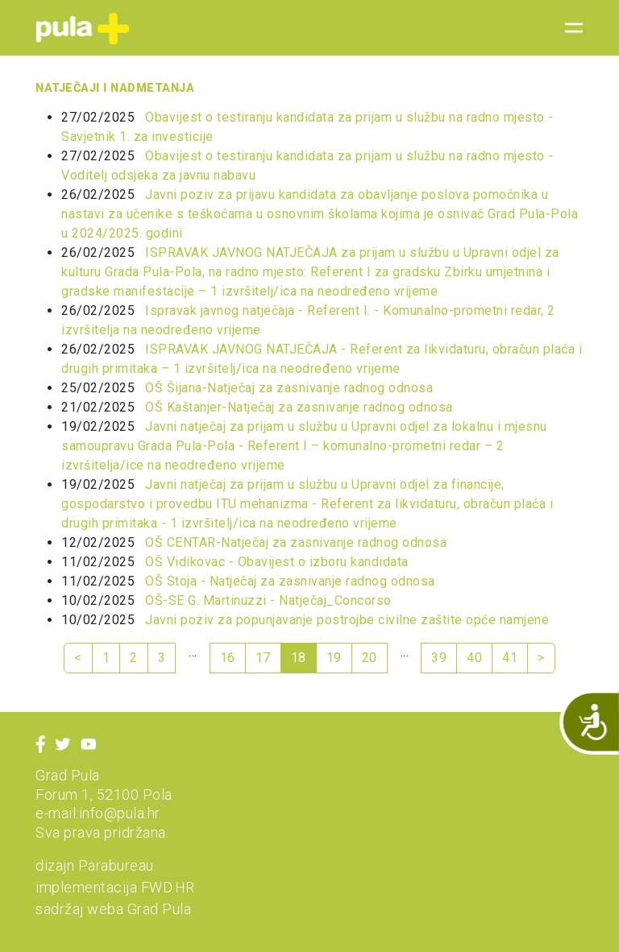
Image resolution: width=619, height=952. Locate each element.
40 (474, 657)
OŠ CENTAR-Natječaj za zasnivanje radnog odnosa (296, 542)
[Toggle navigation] (569, 28)
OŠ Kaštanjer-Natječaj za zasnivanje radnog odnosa (299, 407)
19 (334, 657)
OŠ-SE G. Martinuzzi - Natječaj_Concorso (268, 600)
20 (369, 657)
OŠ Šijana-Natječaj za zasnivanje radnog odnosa (289, 387)
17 (263, 657)
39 (439, 657)
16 (227, 657)
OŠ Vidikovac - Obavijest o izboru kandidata (277, 561)
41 (509, 657)
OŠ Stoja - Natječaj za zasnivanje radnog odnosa (290, 581)
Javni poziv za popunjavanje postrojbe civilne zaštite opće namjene (347, 619)
